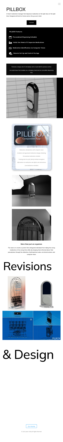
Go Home (31, 426)
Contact (31, 22)
